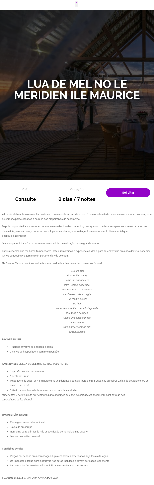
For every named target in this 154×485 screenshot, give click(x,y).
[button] (76, 4)
